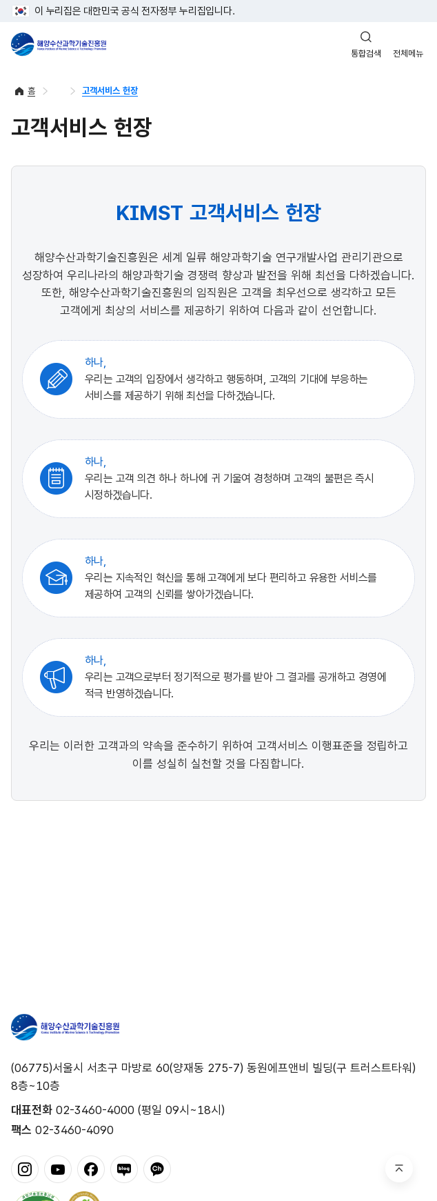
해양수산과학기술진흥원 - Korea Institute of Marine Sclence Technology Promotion (58, 44)
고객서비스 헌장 (110, 91)
